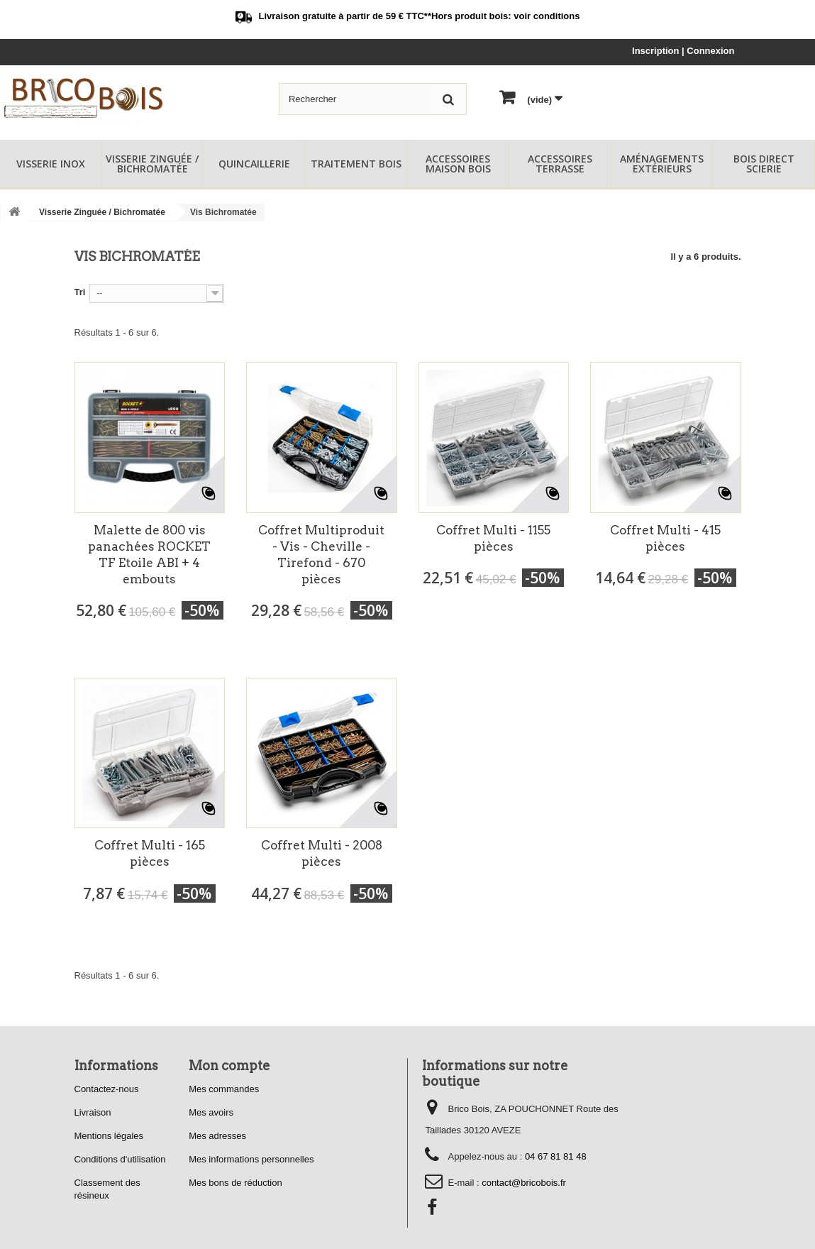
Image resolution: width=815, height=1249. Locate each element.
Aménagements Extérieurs (662, 163)
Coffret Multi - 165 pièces (149, 853)
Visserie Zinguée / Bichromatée (152, 163)
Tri (80, 292)
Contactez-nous (106, 1089)
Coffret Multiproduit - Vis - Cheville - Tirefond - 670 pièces (321, 554)
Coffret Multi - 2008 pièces (321, 853)
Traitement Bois (356, 163)
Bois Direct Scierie (763, 163)
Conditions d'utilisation (120, 1159)
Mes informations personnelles (251, 1159)
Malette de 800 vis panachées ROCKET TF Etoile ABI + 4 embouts (149, 554)
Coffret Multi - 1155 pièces (493, 538)
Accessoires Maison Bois (458, 163)
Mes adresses (217, 1135)
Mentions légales (109, 1135)
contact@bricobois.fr (524, 1182)
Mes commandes (224, 1089)
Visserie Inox (50, 163)
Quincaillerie (254, 163)
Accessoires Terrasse (560, 163)
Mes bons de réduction (235, 1182)
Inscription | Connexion (683, 50)
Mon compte (229, 1065)
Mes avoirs (211, 1112)
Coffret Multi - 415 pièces (665, 538)
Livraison (92, 1112)
